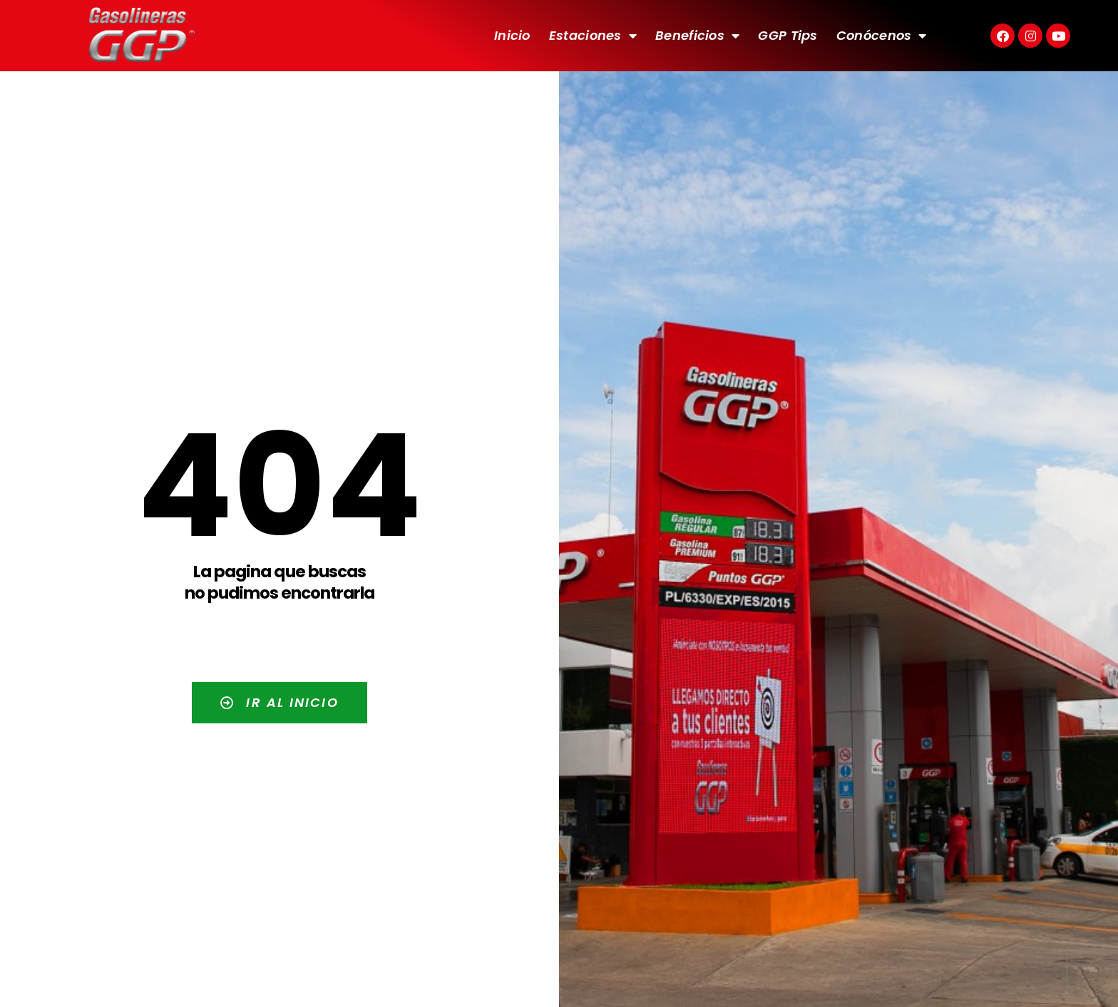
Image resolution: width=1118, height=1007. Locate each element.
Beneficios (697, 35)
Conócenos (881, 35)
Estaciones (593, 35)
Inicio (512, 35)
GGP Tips (787, 35)
